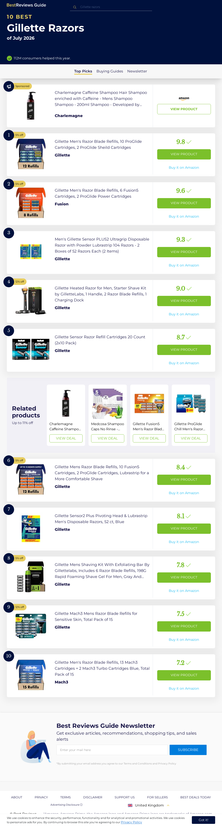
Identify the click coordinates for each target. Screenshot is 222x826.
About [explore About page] (16, 797)
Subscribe (188, 750)
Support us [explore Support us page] (125, 797)
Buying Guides (109, 71)
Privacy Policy (131, 822)
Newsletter (137, 71)
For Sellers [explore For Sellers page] (157, 797)
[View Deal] (66, 415)
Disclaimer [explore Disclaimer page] (92, 797)
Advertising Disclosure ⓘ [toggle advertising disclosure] (66, 804)
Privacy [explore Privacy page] (41, 797)
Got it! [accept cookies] (203, 820)
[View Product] (111, 105)
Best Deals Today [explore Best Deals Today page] (195, 797)
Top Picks (83, 71)
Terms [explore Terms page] (65, 797)
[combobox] (111, 7)
